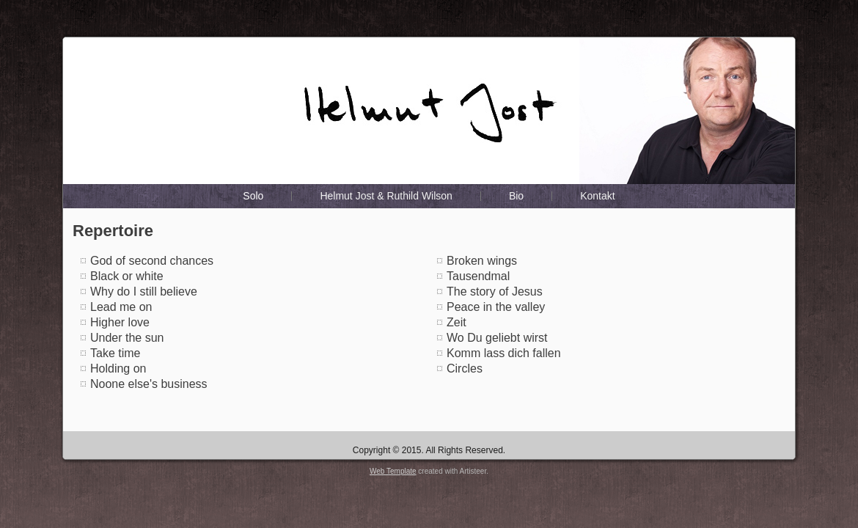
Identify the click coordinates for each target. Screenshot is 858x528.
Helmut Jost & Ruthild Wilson (386, 196)
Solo (253, 196)
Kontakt (597, 196)
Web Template (393, 471)
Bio (516, 196)
